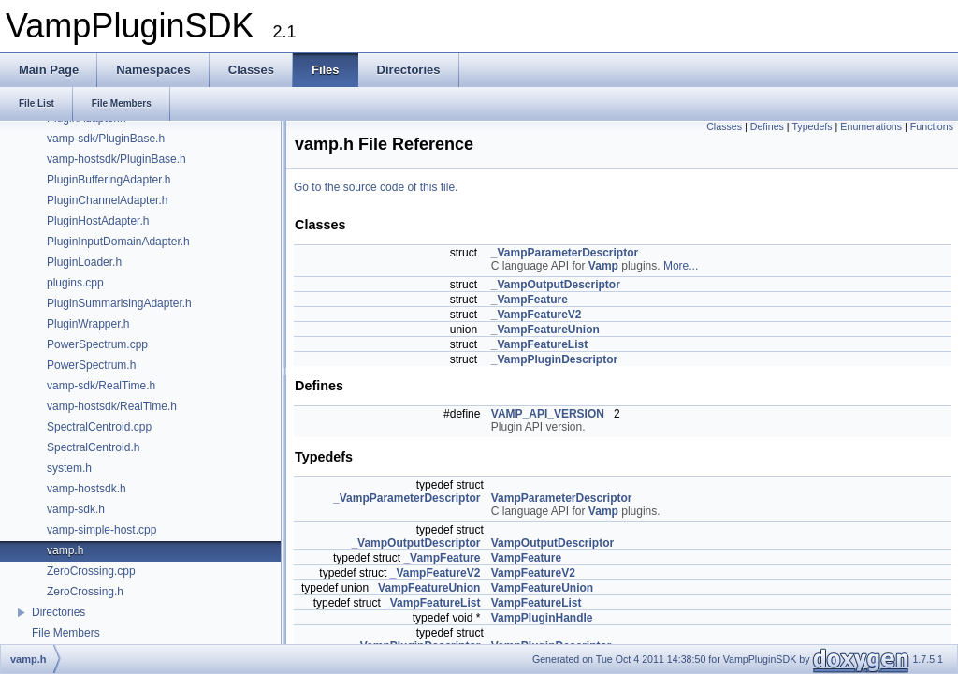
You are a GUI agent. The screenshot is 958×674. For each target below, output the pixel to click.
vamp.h (65, 550)
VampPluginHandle (542, 617)
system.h (69, 468)
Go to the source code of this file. (375, 187)
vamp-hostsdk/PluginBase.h (116, 159)
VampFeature (526, 557)
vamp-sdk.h (76, 509)
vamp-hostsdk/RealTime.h (112, 406)
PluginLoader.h (84, 262)
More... (680, 265)
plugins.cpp (75, 282)
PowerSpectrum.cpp (97, 344)
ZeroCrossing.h (85, 591)
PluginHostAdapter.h (98, 220)
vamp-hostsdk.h (86, 488)
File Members (66, 632)
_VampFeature (529, 299)
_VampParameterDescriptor (564, 252)
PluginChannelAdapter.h (107, 200)
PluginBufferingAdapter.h (109, 179)
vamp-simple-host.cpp (101, 529)
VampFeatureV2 (533, 572)
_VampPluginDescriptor (554, 359)
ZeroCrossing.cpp (91, 571)
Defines (767, 126)
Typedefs (811, 126)
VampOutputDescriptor (552, 542)
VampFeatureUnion (542, 587)
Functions (931, 126)
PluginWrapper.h (88, 323)
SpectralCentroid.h (93, 447)
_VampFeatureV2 (536, 314)
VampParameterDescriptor (561, 498)
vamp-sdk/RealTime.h (101, 385)
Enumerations (871, 126)
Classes (724, 126)
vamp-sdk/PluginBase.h (106, 138)
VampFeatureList (536, 602)
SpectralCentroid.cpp (99, 426)
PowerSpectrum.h (91, 365)
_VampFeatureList (539, 344)
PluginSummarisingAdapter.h (119, 303)
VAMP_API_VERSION (547, 413)
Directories (58, 612)
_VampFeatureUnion (545, 329)
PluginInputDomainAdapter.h (118, 241)
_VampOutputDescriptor (555, 284)
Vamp (603, 265)
